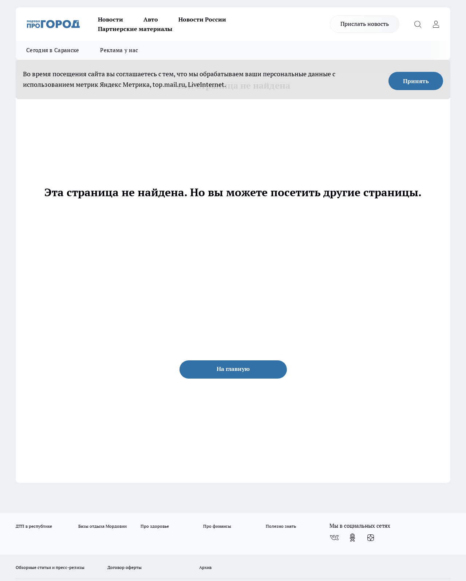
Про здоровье (155, 526)
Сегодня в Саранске (52, 50)
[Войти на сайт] (436, 24)
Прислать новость (364, 23)
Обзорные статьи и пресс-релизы (50, 567)
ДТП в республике (34, 526)
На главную (233, 368)
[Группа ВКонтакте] (334, 537)
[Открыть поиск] (417, 24)
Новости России (202, 19)
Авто (150, 19)
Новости (110, 19)
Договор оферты (124, 567)
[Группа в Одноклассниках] (352, 537)
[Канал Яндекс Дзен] (371, 537)
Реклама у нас (119, 50)
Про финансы (217, 526)
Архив (205, 567)
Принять (416, 81)
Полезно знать (281, 526)
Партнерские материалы (135, 28)
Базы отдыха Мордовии (102, 526)
